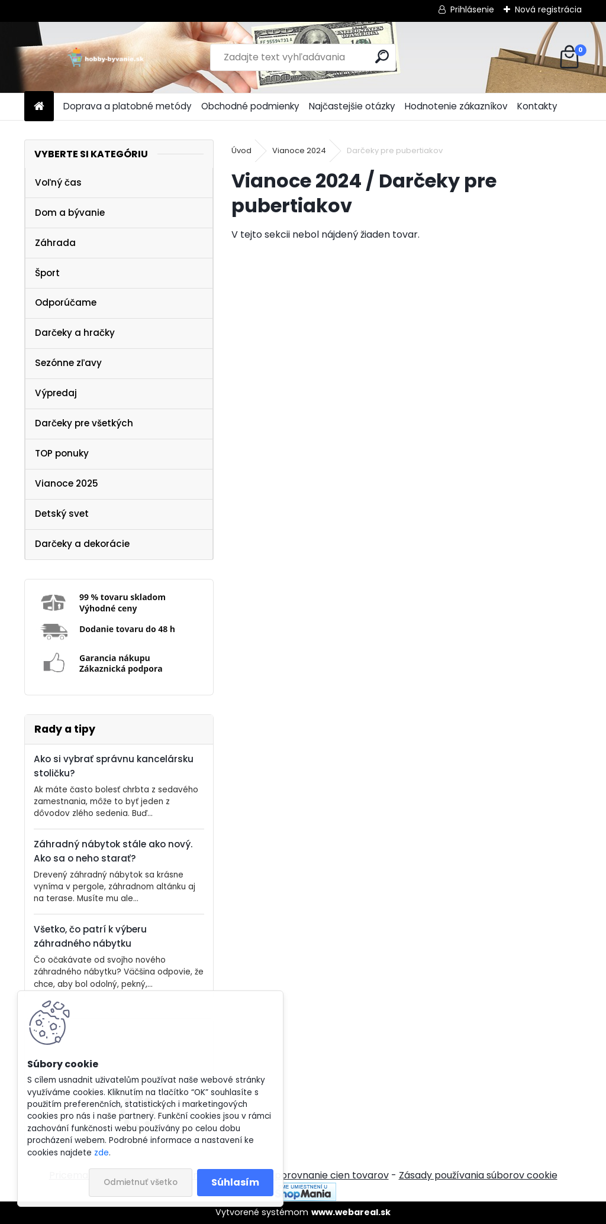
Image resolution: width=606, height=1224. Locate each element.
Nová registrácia (548, 9)
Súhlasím (235, 1182)
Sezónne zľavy (68, 363)
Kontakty (537, 106)
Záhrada (55, 243)
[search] (382, 56)
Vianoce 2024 (299, 150)
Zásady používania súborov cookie (478, 1175)
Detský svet (62, 513)
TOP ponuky (62, 453)
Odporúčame (65, 302)
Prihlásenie (472, 9)
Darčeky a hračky (75, 332)
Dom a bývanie (70, 212)
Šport (47, 273)
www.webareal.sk (351, 1212)
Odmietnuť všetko (141, 1182)
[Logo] (105, 57)
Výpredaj (56, 393)
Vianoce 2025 (66, 483)
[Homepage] (39, 106)
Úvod (241, 150)
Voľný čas (58, 182)
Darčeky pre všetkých (84, 423)
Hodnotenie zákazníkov (456, 106)
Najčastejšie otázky (352, 106)
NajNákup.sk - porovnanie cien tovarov (299, 1175)
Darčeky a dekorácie (82, 543)
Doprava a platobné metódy (127, 106)
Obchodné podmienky (250, 106)
